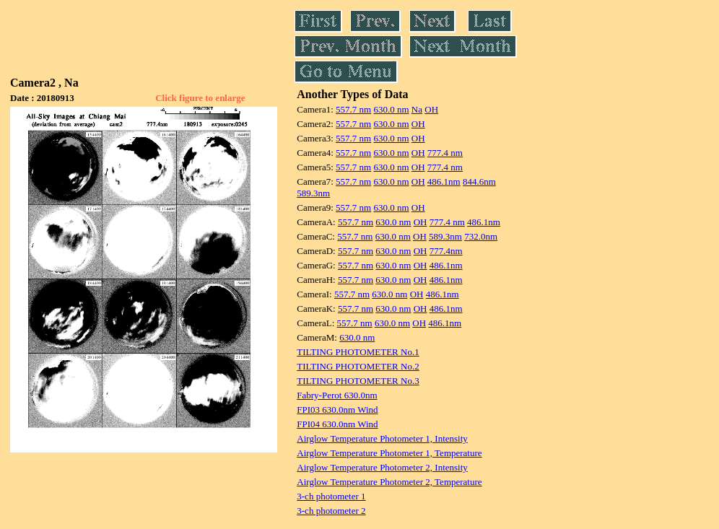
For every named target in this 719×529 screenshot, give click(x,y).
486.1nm (444, 181)
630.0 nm (391, 109)
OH (431, 109)
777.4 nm (445, 152)
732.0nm (480, 236)
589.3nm (313, 193)
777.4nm (446, 250)
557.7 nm (353, 109)
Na (416, 109)
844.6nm (479, 181)
